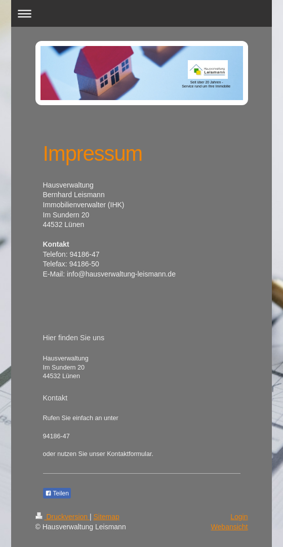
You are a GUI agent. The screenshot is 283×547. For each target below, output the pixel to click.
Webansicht (229, 527)
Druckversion (62, 517)
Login (239, 517)
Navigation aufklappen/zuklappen (141, 13)
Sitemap (106, 517)
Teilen (57, 493)
